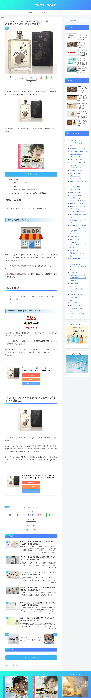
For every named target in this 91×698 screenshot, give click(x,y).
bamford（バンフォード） (77, 148)
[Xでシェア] (9, 78)
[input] (77, 20)
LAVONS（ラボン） (76, 239)
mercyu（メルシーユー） (77, 250)
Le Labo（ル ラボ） (76, 242)
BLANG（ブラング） (76, 159)
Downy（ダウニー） (76, 192)
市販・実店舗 (14, 175)
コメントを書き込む (31, 641)
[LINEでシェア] (44, 78)
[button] (53, 78)
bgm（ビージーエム (76, 156)
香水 (7, 495)
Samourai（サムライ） (77, 294)
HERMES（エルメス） (77, 211)
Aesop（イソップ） (76, 140)
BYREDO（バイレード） (77, 170)
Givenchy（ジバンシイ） (77, 203)
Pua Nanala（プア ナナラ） (78, 275)
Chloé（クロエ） (75, 176)
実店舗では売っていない (21, 178)
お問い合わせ (37, 692)
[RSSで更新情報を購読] (33, 512)
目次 (29, 169)
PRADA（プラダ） (75, 272)
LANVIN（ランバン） (76, 236)
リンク (30, 692)
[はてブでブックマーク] (27, 78)
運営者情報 (59, 692)
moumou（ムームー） (76, 264)
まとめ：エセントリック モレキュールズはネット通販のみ (29, 189)
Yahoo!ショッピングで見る (29, 375)
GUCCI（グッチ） (75, 209)
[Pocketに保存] (35, 78)
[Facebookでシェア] (18, 78)
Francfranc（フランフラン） (78, 201)
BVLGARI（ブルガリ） (77, 167)
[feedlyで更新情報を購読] (29, 512)
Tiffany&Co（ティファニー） (78, 305)
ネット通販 (13, 182)
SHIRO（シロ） (74, 302)
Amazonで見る (45, 371)
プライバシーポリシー (49, 692)
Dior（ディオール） (76, 178)
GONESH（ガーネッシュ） (78, 206)
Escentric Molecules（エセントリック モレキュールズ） (24, 495)
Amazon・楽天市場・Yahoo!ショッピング (27, 185)
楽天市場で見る (29, 371)
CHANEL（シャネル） (76, 173)
